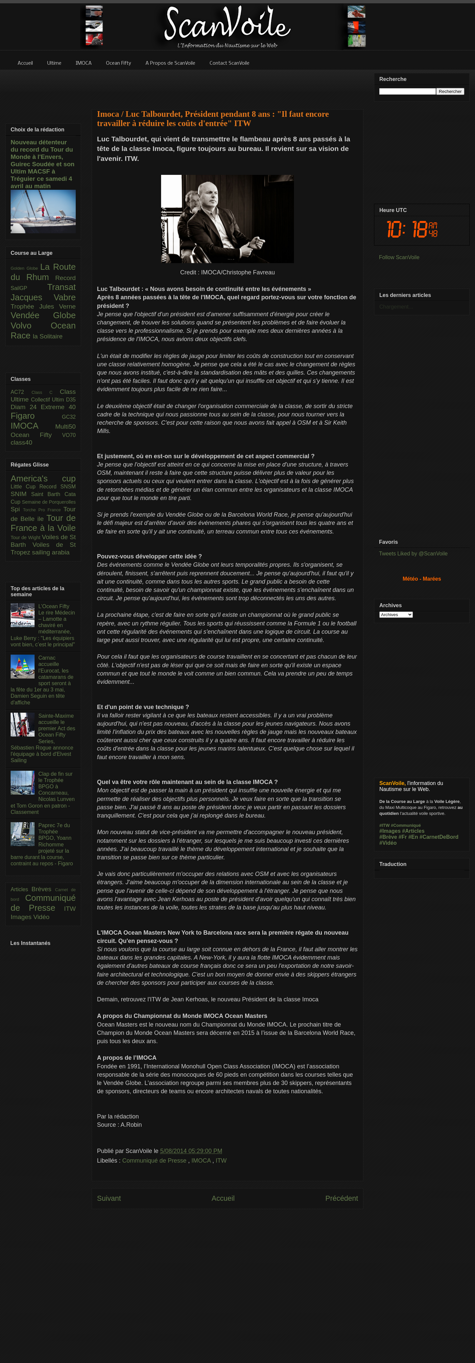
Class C (46, 392)
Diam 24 (26, 406)
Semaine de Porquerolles (49, 502)
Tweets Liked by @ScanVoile (413, 553)
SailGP (29, 288)
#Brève (388, 837)
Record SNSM (58, 486)
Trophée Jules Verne (43, 306)
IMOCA (201, 1160)
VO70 (69, 435)
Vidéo (41, 916)
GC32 (69, 417)
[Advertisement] (227, 85)
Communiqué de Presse (155, 1160)
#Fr (403, 837)
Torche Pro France (43, 509)
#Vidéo (388, 843)
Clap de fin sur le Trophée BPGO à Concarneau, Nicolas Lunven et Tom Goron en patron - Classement (43, 793)
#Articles (413, 831)
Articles (21, 889)
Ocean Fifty (36, 434)
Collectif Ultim (48, 399)
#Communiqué (406, 825)
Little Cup (25, 486)
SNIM (21, 493)
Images (22, 916)
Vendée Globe (43, 315)
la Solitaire (48, 336)
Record (65, 277)
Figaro (36, 415)
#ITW (384, 825)
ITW (221, 1160)
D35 (71, 399)
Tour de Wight (26, 537)
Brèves (43, 889)
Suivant (109, 1198)
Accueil (223, 1198)
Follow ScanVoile (399, 257)
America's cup (43, 478)
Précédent (342, 1198)
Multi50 (65, 426)
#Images (390, 831)
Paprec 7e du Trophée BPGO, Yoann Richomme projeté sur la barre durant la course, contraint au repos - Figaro (42, 844)
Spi (17, 509)
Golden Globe (25, 268)
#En (413, 837)
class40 (21, 442)
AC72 (21, 392)
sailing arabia (50, 552)
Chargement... (396, 307)
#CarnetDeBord (439, 837)
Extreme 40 (58, 406)
